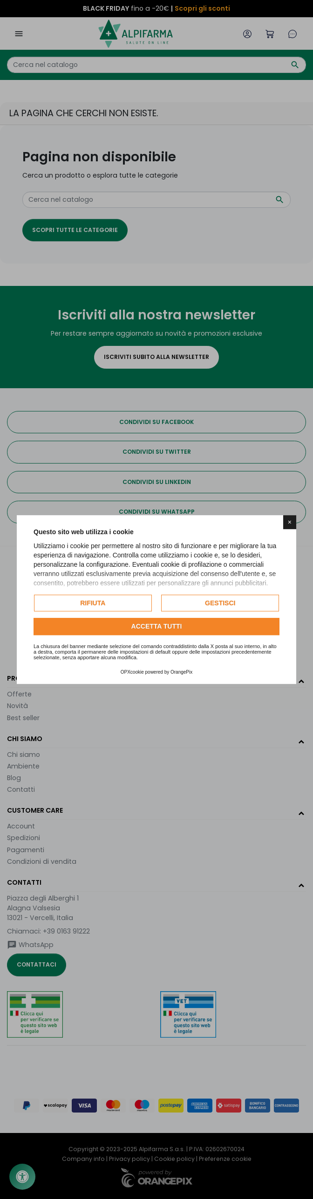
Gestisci (220, 603)
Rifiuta (92, 603)
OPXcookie (132, 672)
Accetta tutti (156, 626)
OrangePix (181, 672)
